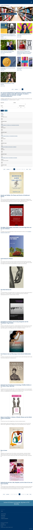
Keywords (2, 102)
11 (25, 494)
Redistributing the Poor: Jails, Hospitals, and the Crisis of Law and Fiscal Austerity (16, 483)
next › (27, 169)
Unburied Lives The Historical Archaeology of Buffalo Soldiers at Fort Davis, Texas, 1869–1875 (16, 385)
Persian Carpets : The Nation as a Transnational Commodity (10, 125)
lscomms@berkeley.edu (6, 96)
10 (23, 494)
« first (13, 89)
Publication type (21, 105)
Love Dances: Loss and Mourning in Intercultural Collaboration (16, 354)
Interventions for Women (7, 258)
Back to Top (30, 528)
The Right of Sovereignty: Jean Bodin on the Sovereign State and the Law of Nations (16, 228)
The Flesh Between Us (6, 289)
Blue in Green (4, 450)
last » (30, 169)
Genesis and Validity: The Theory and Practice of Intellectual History (15, 196)
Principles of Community (4, 518)
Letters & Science (5, 5)
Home (2, 511)
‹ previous (16, 89)
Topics (2, 105)
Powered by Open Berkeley (4, 522)
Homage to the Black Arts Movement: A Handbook (8, 146)
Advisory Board (3, 515)
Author (15, 102)
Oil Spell (2, 114)
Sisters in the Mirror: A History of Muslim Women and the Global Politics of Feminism (16, 417)
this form (14, 95)
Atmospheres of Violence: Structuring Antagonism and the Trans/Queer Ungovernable (14, 322)
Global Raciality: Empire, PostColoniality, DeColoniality (9, 157)
